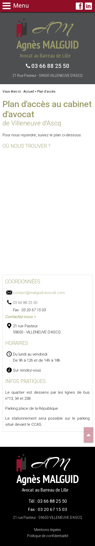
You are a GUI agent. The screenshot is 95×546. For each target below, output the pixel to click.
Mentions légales (47, 530)
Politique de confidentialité (47, 536)
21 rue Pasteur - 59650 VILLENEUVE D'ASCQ (47, 75)
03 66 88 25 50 (49, 66)
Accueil (28, 91)
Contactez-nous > (20, 316)
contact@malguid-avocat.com (39, 292)
